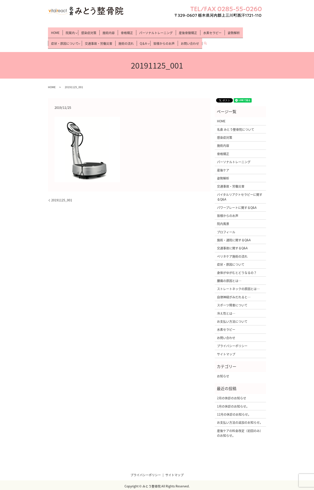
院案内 (70, 30)
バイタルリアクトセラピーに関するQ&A (239, 189)
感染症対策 (90, 30)
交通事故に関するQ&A (232, 240)
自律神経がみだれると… (234, 289)
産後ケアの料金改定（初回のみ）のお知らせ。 (240, 425)
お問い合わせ (192, 37)
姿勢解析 (235, 30)
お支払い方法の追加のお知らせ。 (240, 415)
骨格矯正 (128, 30)
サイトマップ (226, 346)
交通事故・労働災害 (100, 37)
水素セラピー (214, 30)
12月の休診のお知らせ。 (234, 406)
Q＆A (144, 37)
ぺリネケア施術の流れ (232, 248)
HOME (55, 30)
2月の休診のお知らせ (231, 390)
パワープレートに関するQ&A (237, 199)
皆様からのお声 (166, 37)
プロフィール (226, 224)
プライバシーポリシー (232, 338)
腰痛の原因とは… (229, 273)
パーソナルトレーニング (157, 30)
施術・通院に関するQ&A (234, 232)
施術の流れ (127, 37)
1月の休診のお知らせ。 (233, 398)
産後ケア (223, 162)
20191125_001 (61, 192)
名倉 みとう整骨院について (235, 121)
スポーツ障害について (232, 297)
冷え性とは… (226, 305)
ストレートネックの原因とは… (238, 281)
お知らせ (223, 368)
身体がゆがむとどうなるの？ (237, 265)
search (209, 37)
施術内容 (110, 30)
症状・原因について (64, 37)
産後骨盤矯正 (189, 30)
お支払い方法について (232, 314)
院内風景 (223, 216)
